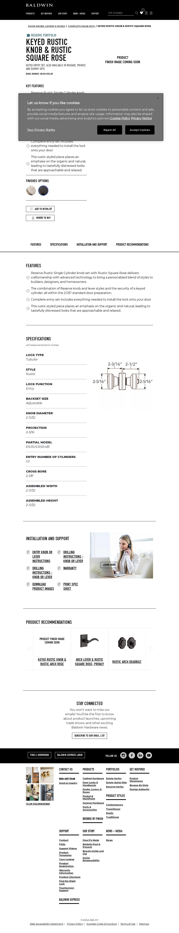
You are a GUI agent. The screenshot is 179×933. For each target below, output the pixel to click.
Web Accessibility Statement (46, 923)
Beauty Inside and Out (93, 852)
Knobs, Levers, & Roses (92, 790)
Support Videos (68, 848)
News (109, 840)
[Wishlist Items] (141, 13)
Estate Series (114, 778)
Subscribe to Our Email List (89, 735)
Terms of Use (127, 923)
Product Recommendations (132, 245)
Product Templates (65, 854)
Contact (63, 840)
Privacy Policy (75, 923)
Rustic (109, 813)
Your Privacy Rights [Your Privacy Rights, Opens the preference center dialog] (41, 130)
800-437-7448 (67, 778)
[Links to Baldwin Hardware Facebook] (132, 755)
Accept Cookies (140, 129)
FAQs (62, 844)
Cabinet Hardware (93, 778)
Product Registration (66, 864)
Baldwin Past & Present (91, 845)
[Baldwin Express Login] (151, 13)
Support (95, 13)
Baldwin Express (69, 900)
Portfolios (112, 769)
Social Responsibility (91, 859)
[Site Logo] (89, 6)
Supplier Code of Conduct (102, 923)
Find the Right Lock (67, 882)
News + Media (79, 13)
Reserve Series (115, 786)
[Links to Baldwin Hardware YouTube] (148, 755)
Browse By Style (139, 785)
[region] (90, 117)
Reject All (109, 129)
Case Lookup (66, 859)
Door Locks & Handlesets (90, 783)
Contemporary (114, 804)
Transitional (113, 809)
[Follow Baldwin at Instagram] (40, 804)
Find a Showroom (39, 755)
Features (36, 245)
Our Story (62, 13)
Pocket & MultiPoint (89, 797)
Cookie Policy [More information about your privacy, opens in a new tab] (120, 118)
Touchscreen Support (66, 889)
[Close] (157, 98)
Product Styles (115, 796)
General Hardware (93, 803)
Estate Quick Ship (116, 782)
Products (30, 13)
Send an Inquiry (68, 783)
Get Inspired (46, 13)
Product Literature (69, 877)
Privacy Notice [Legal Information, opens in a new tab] (141, 118)
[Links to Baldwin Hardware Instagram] (123, 755)
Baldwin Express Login (70, 755)
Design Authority (139, 789)
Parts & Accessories (90, 808)
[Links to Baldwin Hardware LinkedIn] (140, 755)
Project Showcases (136, 779)
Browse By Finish (93, 819)
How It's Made (91, 840)
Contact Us (66, 769)
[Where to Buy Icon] (146, 13)
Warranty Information (66, 871)
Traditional (112, 817)
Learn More (109, 564)
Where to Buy (41, 218)
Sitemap (144, 923)
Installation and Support (92, 245)
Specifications (59, 245)
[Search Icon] (137, 13)
